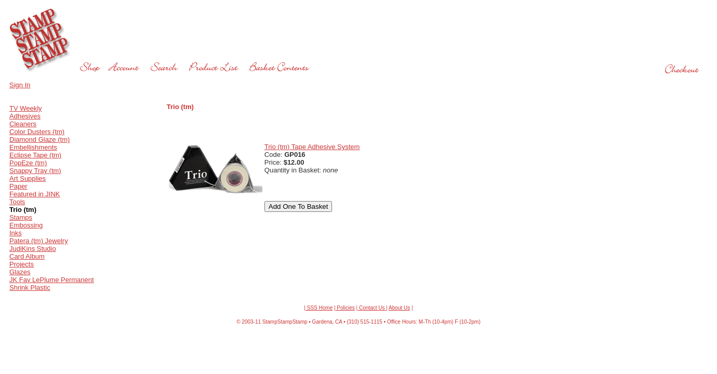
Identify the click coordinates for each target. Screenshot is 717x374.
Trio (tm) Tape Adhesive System (312, 147)
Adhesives (25, 116)
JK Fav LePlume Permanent (51, 280)
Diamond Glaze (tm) (39, 139)
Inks (15, 233)
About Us (399, 308)
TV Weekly (25, 108)
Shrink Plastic (29, 287)
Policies (345, 308)
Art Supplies (27, 178)
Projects (21, 264)
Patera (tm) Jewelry (38, 241)
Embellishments (33, 147)
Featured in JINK (34, 194)
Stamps (20, 217)
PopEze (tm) (28, 163)
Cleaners (22, 124)
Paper (18, 186)
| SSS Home (318, 308)
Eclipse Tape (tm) (35, 155)
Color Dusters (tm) (36, 132)
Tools (17, 202)
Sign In (19, 85)
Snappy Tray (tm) (35, 171)
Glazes (19, 272)
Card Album (27, 256)
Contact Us (371, 308)
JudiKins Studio (32, 248)
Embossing (26, 225)
